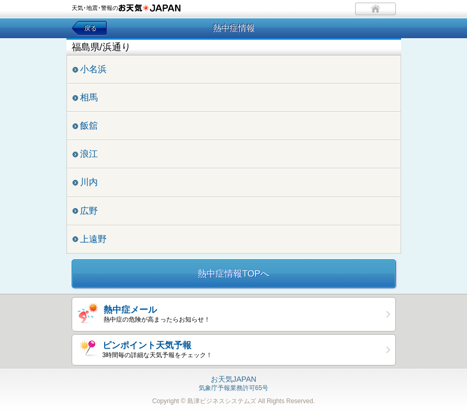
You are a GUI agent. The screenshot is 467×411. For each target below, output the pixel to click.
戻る (90, 28)
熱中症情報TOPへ (233, 274)
